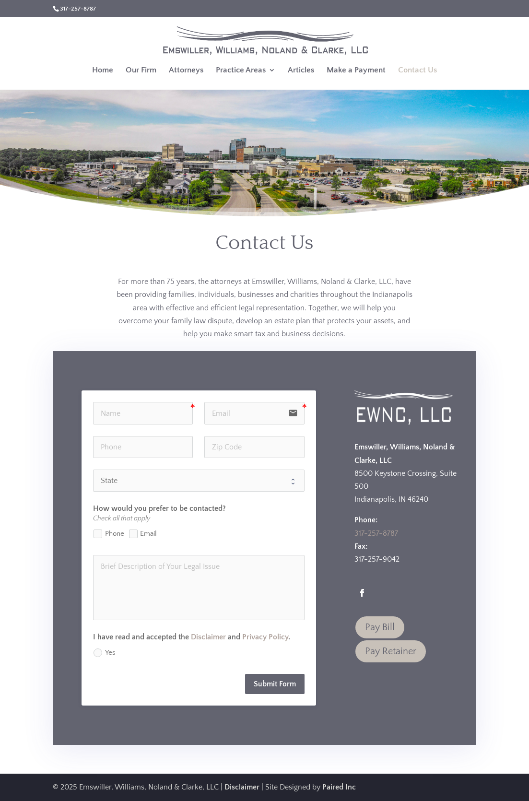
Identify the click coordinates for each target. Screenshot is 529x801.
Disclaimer (208, 637)
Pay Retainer (390, 651)
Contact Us (417, 70)
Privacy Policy (265, 637)
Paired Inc (339, 787)
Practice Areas (241, 70)
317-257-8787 (376, 533)
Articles (301, 70)
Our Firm (141, 70)
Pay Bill (380, 627)
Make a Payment (356, 70)
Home (102, 70)
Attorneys (186, 70)
